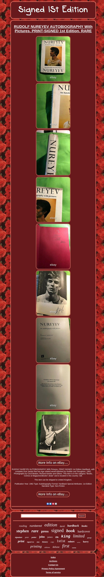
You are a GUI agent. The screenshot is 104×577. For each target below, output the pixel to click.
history (45, 542)
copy (52, 542)
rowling (23, 525)
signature (18, 537)
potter (34, 537)
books (84, 526)
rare (34, 531)
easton (74, 547)
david (62, 526)
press (45, 531)
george (89, 537)
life (56, 537)
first (65, 545)
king (65, 536)
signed (57, 530)
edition (50, 524)
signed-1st (30, 542)
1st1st (61, 541)
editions (47, 547)
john (42, 536)
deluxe (56, 546)
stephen (22, 531)
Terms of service (53, 572)
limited (79, 536)
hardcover (84, 531)
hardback (73, 525)
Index (53, 557)
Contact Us (53, 565)
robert (71, 541)
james (50, 537)
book (70, 530)
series (78, 542)
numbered (36, 525)
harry (86, 541)
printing (36, 546)
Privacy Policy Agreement (53, 569)
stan (38, 542)
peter (27, 537)
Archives (53, 561)
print (21, 541)
